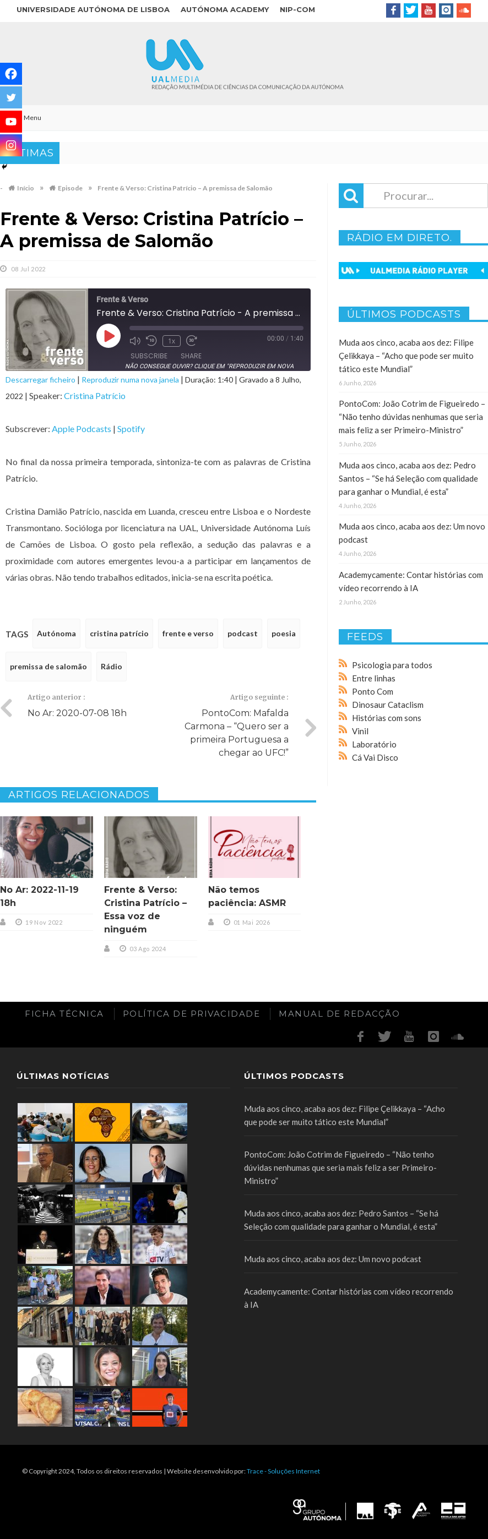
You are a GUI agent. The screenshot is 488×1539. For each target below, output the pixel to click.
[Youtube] (11, 122)
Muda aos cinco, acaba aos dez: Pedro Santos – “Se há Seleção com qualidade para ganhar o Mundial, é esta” (408, 478)
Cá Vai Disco (375, 757)
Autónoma (56, 633)
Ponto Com (372, 691)
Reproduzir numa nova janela (130, 379)
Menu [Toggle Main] (26, 117)
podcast (242, 633)
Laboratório (374, 744)
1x (171, 341)
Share (191, 356)
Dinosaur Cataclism (388, 705)
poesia (284, 633)
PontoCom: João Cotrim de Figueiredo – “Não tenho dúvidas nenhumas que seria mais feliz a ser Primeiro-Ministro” (412, 417)
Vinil (360, 731)
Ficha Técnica (64, 1013)
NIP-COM (297, 9)
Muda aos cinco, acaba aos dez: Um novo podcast (332, 1259)
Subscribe (149, 356)
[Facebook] (11, 74)
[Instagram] (11, 145)
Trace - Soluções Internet (283, 1471)
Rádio (111, 666)
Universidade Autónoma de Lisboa (93, 9)
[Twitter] (11, 97)
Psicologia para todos (392, 665)
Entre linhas (373, 678)
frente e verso (188, 633)
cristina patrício (119, 633)
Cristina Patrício (95, 395)
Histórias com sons (386, 718)
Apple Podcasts (81, 428)
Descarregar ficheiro (40, 379)
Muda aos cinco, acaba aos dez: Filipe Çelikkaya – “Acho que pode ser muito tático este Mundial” (406, 355)
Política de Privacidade (192, 1013)
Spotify (131, 428)
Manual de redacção (339, 1013)
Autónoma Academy (225, 9)
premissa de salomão (48, 666)
